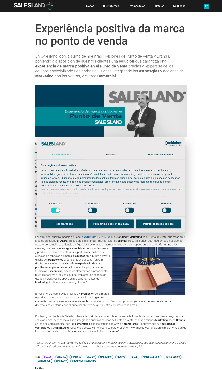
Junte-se (159, 6)
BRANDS (47, 357)
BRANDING (76, 357)
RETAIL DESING (173, 357)
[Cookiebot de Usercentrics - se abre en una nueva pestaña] (167, 143)
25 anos (89, 6)
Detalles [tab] (111, 154)
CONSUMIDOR (44, 361)
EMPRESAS (61, 361)
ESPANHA (61, 357)
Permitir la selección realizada (111, 224)
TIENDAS (121, 357)
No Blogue (179, 6)
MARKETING (105, 357)
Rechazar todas (64, 224)
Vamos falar (137, 6)
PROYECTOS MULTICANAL (84, 361)
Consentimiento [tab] (61, 154)
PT (206, 6)
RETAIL (134, 357)
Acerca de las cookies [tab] (160, 154)
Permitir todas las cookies (158, 224)
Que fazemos (112, 6)
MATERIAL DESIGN (151, 357)
